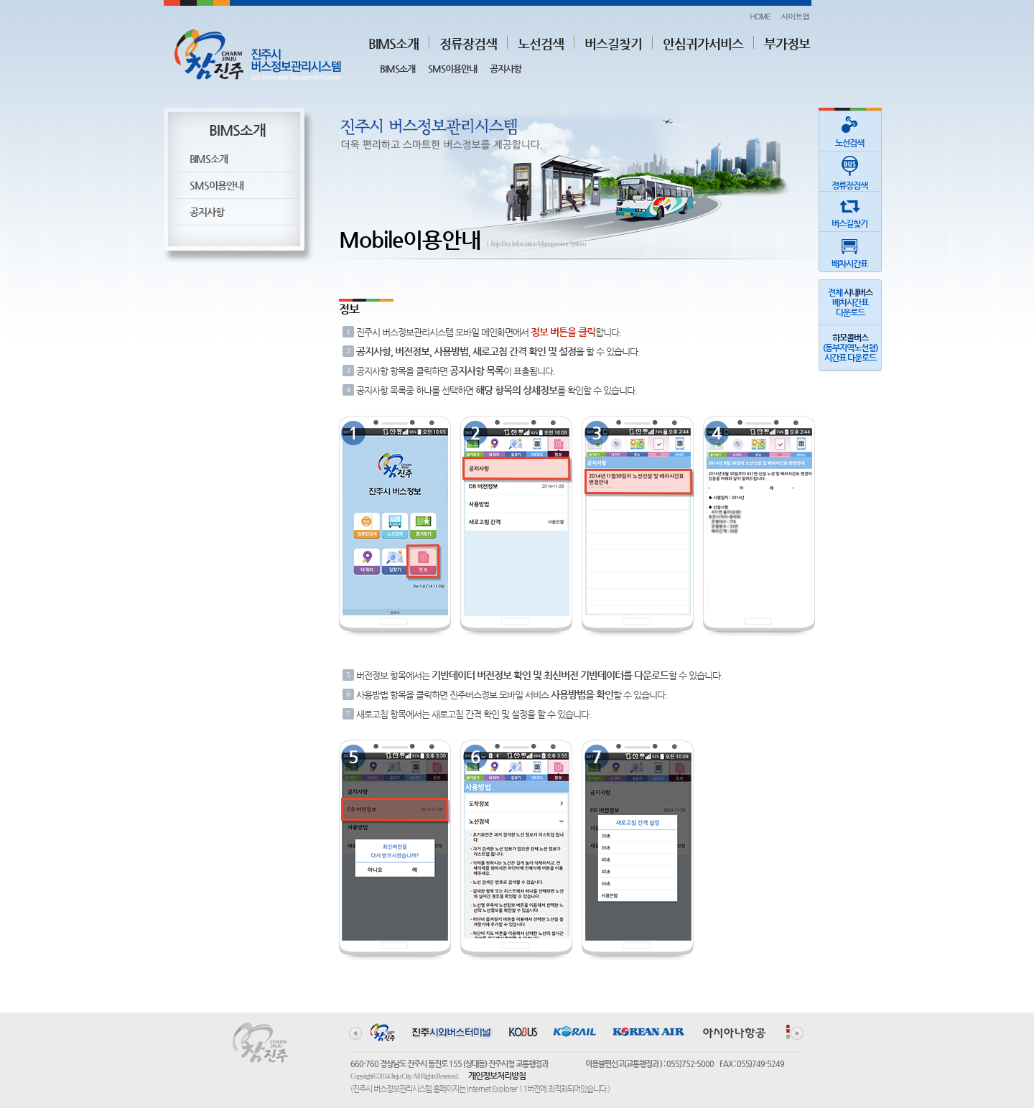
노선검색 (541, 43)
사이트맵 (795, 16)
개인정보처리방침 (497, 1076)
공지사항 (505, 68)
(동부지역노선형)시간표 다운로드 (850, 347)
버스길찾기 (613, 43)
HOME (760, 16)
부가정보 (787, 43)
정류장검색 (468, 43)
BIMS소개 (393, 43)
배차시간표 (849, 250)
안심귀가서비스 (703, 43)
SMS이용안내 (452, 68)
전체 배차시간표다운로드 (850, 302)
